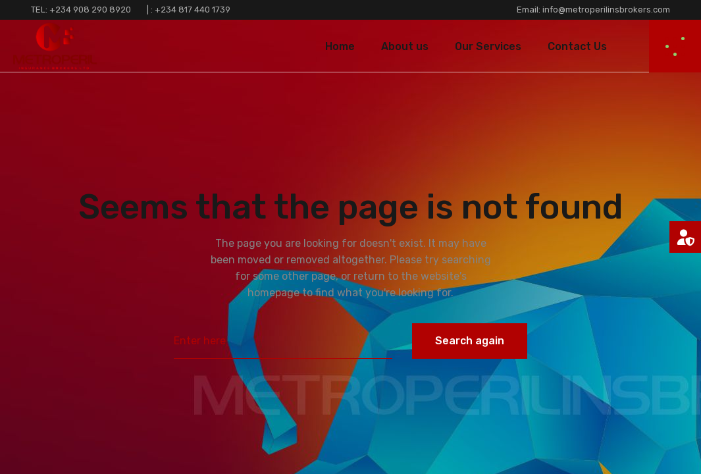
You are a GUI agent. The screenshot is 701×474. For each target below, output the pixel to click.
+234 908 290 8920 (90, 9)
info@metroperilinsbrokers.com (605, 9)
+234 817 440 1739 (192, 9)
